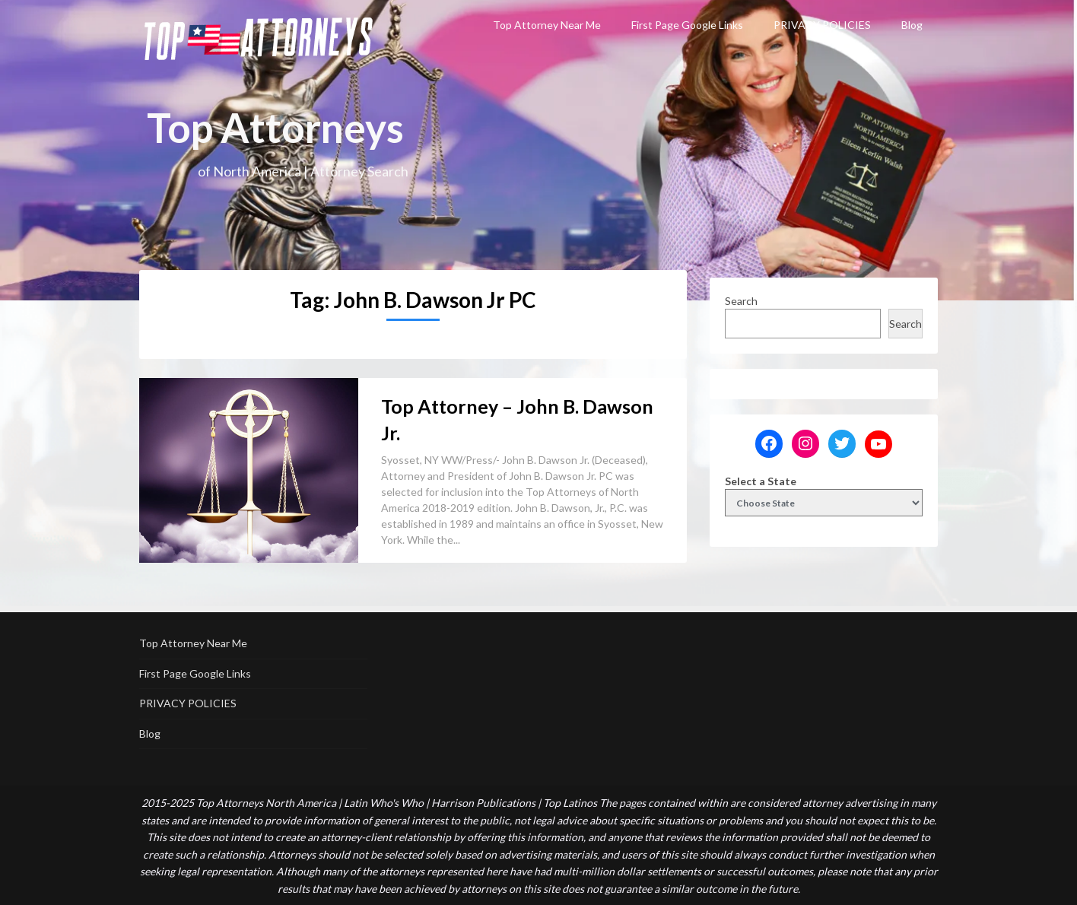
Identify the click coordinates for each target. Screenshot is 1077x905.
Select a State (760, 481)
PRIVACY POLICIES (822, 24)
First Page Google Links (687, 24)
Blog (912, 24)
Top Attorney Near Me (547, 24)
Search (741, 300)
